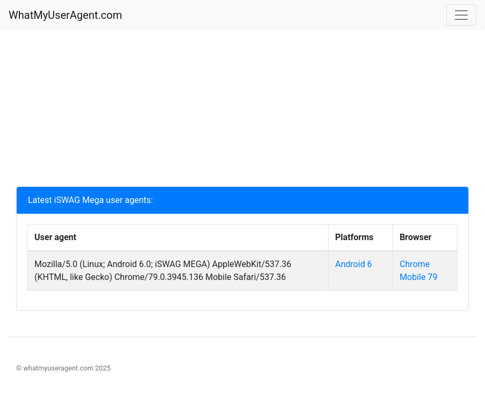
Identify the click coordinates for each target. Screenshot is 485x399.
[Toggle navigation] (461, 15)
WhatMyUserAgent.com (65, 15)
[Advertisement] (242, 111)
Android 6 (353, 264)
